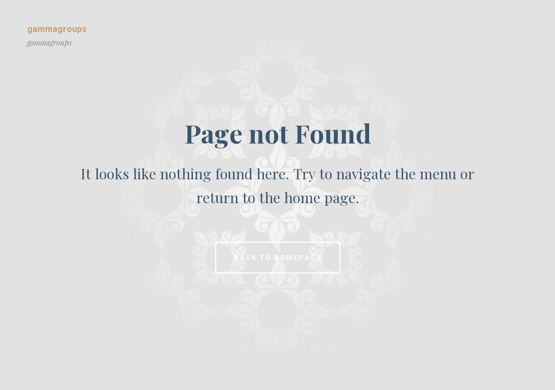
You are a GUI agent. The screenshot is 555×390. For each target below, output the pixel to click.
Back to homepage (278, 257)
